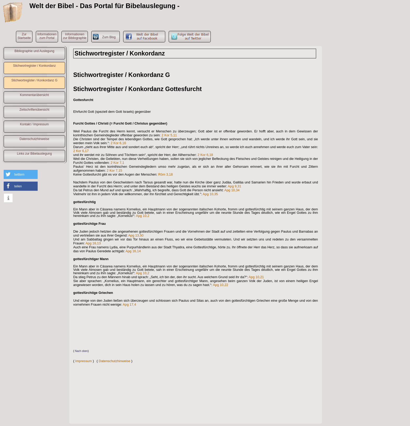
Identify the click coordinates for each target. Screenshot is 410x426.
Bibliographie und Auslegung (34, 51)
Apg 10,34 (232, 190)
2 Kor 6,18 (205, 155)
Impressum (83, 361)
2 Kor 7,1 (117, 163)
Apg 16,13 (93, 243)
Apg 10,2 (142, 216)
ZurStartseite (24, 36)
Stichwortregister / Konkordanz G (34, 80)
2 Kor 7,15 (114, 170)
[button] (21, 174)
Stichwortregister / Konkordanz (34, 66)
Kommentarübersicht (34, 95)
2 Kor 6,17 (81, 151)
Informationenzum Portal (46, 36)
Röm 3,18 (165, 174)
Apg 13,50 (136, 235)
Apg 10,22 (220, 285)
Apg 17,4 (129, 304)
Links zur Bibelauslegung (34, 153)
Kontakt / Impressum (34, 124)
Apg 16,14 (133, 251)
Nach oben (81, 351)
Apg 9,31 (234, 186)
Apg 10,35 (210, 194)
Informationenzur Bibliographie (74, 36)
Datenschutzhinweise (34, 139)
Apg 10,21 (256, 277)
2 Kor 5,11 (169, 135)
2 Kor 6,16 (118, 143)
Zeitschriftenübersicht (34, 109)
